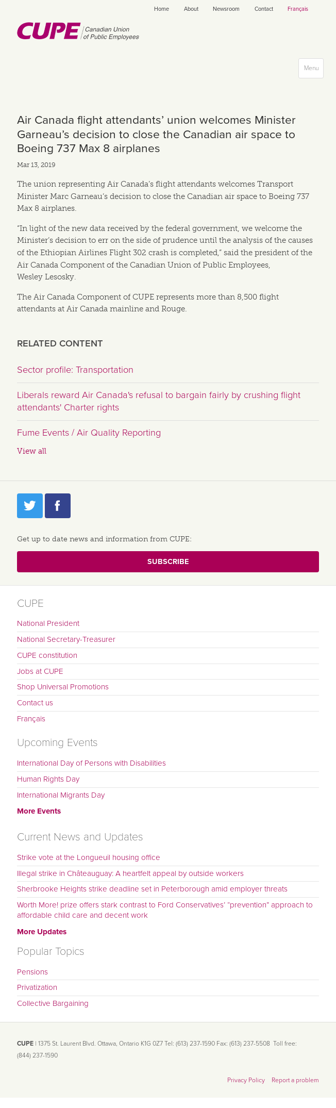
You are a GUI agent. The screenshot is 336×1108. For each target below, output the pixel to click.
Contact (264, 9)
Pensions (32, 972)
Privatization (37, 987)
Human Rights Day (48, 779)
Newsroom (226, 9)
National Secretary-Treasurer (66, 639)
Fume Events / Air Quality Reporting (89, 432)
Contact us (35, 702)
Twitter (30, 505)
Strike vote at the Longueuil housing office (88, 857)
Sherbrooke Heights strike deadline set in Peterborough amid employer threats (152, 889)
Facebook (58, 505)
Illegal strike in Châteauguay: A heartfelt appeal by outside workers (130, 873)
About (191, 9)
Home (161, 9)
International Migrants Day (61, 795)
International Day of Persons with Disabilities (91, 763)
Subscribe (168, 561)
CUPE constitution (47, 655)
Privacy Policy (246, 1080)
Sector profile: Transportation (75, 369)
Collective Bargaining (53, 1003)
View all (31, 451)
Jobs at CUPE (40, 671)
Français (298, 9)
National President (48, 623)
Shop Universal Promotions (63, 686)
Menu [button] (313, 70)
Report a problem (295, 1080)
